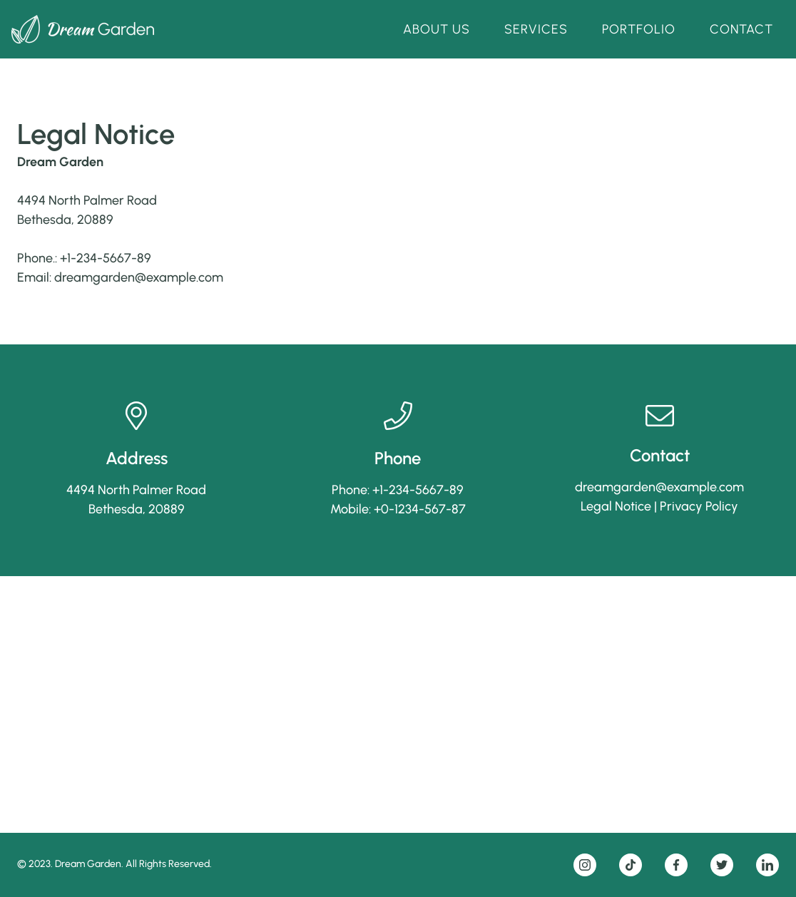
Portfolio (638, 29)
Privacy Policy (699, 506)
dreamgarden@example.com (138, 277)
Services (536, 29)
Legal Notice (616, 506)
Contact (741, 29)
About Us (436, 29)
